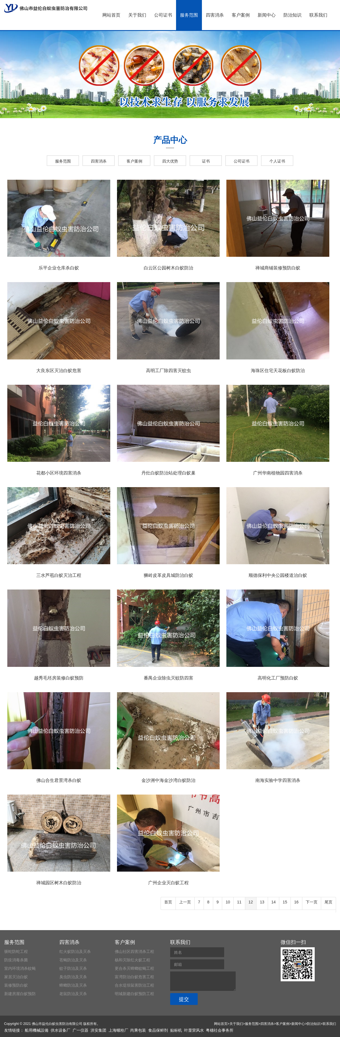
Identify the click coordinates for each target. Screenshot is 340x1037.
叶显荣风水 (194, 1030)
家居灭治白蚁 (16, 977)
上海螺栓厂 (118, 1030)
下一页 (312, 902)
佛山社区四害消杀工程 (134, 951)
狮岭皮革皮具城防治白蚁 (168, 575)
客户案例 (241, 15)
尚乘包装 (138, 1030)
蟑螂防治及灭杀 (73, 985)
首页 (168, 902)
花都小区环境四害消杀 (58, 473)
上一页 (185, 902)
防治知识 (292, 15)
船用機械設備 (36, 1030)
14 (273, 902)
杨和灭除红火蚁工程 (132, 960)
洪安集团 (98, 1030)
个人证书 (277, 161)
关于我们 (137, 15)
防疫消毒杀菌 (16, 960)
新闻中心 (267, 15)
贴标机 (176, 1030)
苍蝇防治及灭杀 (73, 960)
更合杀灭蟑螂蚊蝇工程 (134, 968)
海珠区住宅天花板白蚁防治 (278, 370)
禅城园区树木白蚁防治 (58, 882)
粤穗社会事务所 (219, 1030)
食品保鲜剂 (158, 1030)
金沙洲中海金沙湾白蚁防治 (168, 780)
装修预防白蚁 (16, 985)
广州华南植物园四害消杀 (278, 473)
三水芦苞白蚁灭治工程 (58, 575)
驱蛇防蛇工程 (16, 951)
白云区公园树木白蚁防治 (168, 268)
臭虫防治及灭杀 (73, 977)
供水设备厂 (60, 1030)
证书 (206, 161)
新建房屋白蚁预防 (20, 993)
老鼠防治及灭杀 (73, 993)
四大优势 (170, 161)
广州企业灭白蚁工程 (168, 882)
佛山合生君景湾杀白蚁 (58, 780)
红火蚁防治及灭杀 (75, 951)
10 (228, 902)
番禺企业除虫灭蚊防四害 (168, 678)
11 (239, 902)
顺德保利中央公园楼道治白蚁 (278, 575)
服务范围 (189, 15)
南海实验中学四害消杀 (277, 780)
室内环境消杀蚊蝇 (20, 968)
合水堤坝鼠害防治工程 (134, 985)
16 (296, 902)
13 (262, 902)
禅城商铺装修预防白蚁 (277, 268)
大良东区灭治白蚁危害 (58, 370)
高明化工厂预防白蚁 (278, 678)
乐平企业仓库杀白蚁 (59, 268)
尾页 (328, 902)
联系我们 (318, 15)
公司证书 (163, 15)
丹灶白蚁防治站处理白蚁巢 (168, 473)
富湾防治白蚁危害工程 (134, 977)
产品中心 (170, 140)
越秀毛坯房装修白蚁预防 (59, 678)
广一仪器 (80, 1030)
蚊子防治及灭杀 (73, 968)
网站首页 (111, 15)
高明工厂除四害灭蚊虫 (168, 370)
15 (285, 902)
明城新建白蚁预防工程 (134, 993)
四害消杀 (215, 15)
